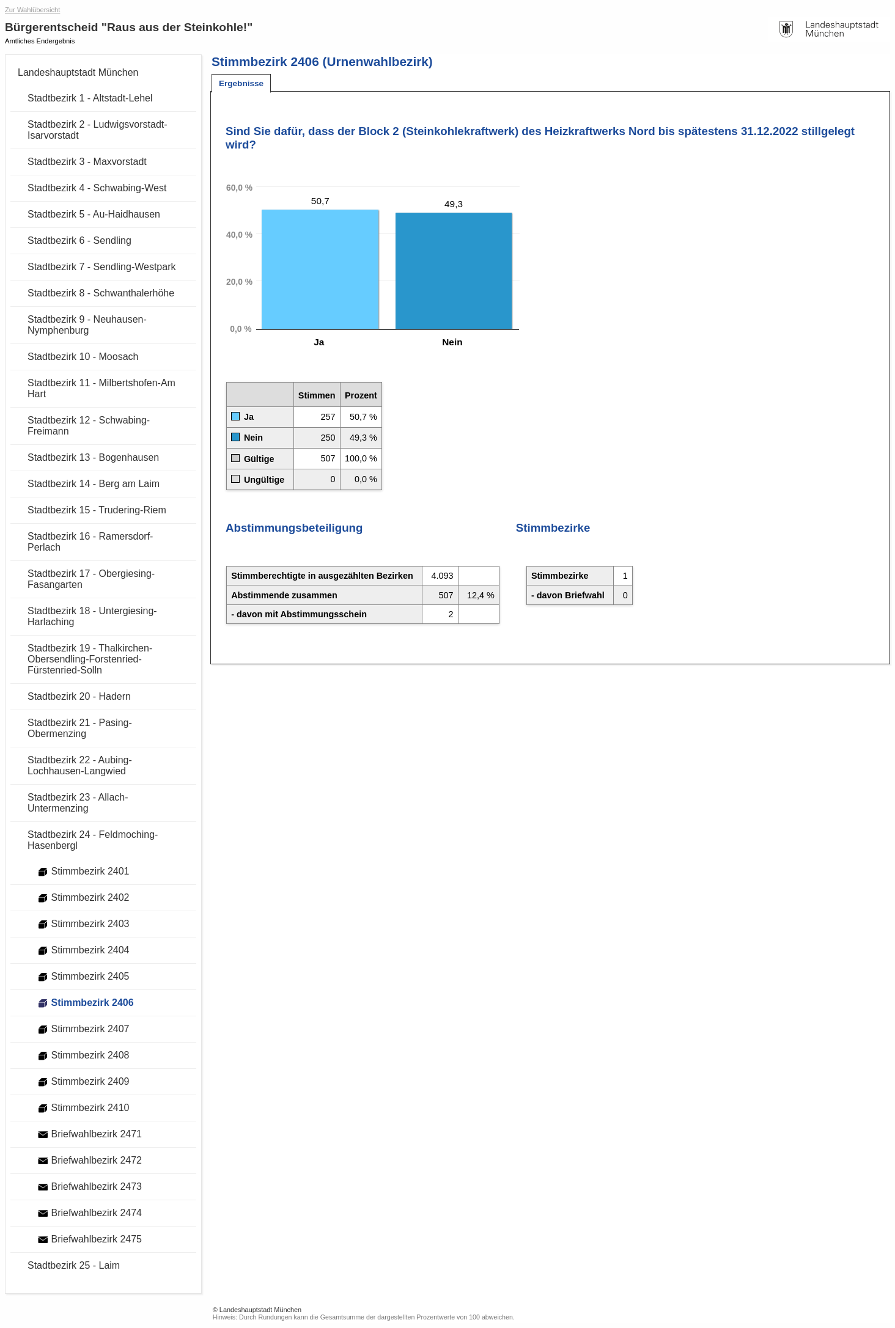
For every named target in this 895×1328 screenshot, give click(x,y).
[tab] (241, 83)
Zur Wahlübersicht (32, 9)
